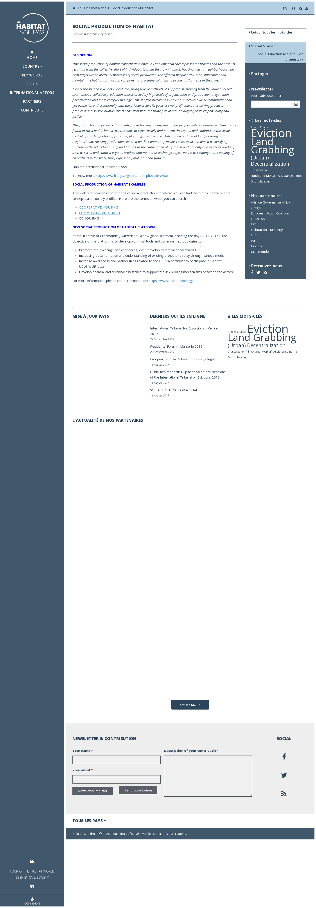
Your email (82, 837)
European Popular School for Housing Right (182, 359)
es (294, 8)
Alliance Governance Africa (270, 202)
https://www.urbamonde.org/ (171, 280)
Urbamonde (260, 251)
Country (32, 66)
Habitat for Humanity (267, 229)
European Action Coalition (270, 213)
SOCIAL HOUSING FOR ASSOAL (174, 390)
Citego (256, 207)
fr (285, 8)
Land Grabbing (272, 145)
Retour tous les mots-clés (271, 32)
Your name (82, 818)
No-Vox (256, 246)
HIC (254, 235)
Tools (32, 83)
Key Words (32, 75)
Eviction (271, 132)
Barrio (298, 176)
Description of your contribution (191, 818)
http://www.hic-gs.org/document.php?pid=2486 (132, 175)
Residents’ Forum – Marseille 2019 (176, 346)
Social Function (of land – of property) (280, 57)
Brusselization (259, 170)
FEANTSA (258, 218)
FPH (254, 224)
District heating (260, 181)
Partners (32, 101)
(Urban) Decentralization (270, 160)
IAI (253, 240)
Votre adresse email (267, 95)
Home (32, 55)
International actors (32, 92)
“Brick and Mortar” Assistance (272, 175)
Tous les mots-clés (92, 8)
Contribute (32, 110)
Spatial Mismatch (263, 46)
